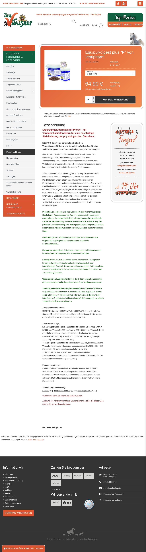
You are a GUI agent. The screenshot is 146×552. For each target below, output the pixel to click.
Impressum (9, 506)
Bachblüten (11, 134)
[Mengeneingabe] (88, 99)
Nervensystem (12, 158)
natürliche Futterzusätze (14, 205)
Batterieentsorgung (13, 503)
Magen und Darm (13, 152)
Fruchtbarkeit (11, 103)
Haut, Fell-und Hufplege (16, 121)
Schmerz (10, 170)
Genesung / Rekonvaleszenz (18, 109)
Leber (8, 146)
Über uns (9, 474)
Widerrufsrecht (11, 500)
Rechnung (66, 476)
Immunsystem (12, 140)
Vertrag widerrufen (18, 513)
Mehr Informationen (36, 440)
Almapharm (114, 24)
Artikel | (92, 25)
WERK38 (95, 539)
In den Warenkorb (115, 99)
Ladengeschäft (11, 477)
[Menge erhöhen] (93, 98)
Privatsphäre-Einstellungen (23, 548)
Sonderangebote (15, 213)
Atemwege (10, 72)
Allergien (10, 66)
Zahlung (8, 490)
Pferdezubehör (14, 48)
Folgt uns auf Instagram (111, 500)
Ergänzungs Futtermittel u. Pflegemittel (14, 57)
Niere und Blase (13, 164)
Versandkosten (106, 89)
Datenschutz (10, 497)
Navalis (127, 24)
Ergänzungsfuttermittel (15, 97)
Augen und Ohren (13, 85)
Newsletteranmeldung (14, 481)
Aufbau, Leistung (13, 78)
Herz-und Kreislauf (14, 127)
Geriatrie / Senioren (14, 115)
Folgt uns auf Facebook (111, 494)
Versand (8, 493)
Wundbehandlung (13, 192)
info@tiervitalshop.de (126, 166)
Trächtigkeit (11, 176)
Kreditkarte (77, 476)
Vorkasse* (88, 476)
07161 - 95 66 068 (127, 173)
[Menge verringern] (93, 101)
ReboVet (139, 24)
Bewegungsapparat (14, 91)
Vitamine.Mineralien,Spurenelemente (19, 184)
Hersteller (12, 198)
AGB (7, 487)
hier (69, 116)
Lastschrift (56, 483)
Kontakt (8, 484)
